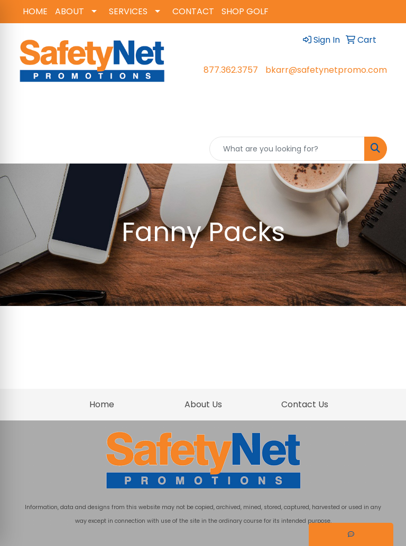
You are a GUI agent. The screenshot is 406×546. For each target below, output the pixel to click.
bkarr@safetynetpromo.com (326, 70)
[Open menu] (384, 118)
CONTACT (193, 11)
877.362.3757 (231, 70)
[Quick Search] (287, 149)
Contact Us (304, 404)
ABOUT (69, 11)
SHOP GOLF (245, 11)
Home (101, 404)
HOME (35, 11)
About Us (203, 404)
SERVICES (128, 11)
